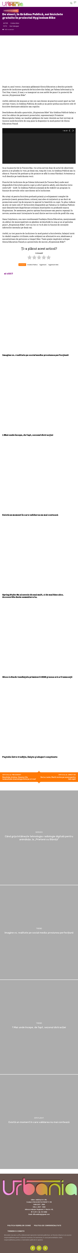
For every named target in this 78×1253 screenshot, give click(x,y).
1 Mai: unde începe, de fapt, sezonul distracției (27, 435)
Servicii (39, 832)
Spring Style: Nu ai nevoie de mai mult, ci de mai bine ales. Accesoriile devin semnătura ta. (33, 596)
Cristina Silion (14, 23)
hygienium (43, 265)
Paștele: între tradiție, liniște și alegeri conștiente (29, 757)
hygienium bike (53, 265)
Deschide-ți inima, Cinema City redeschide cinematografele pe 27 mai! (19, 778)
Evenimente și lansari (10, 10)
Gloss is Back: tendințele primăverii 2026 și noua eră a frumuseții (37, 677)
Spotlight (39, 1118)
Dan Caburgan (14, 26)
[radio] (29, 257)
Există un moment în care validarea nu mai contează (30, 515)
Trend (39, 928)
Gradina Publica (32, 265)
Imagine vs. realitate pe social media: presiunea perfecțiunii (35, 355)
